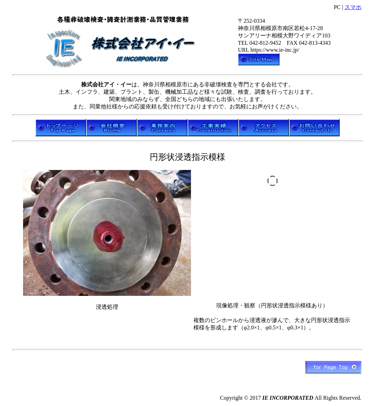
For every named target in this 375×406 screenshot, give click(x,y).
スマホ (353, 7)
